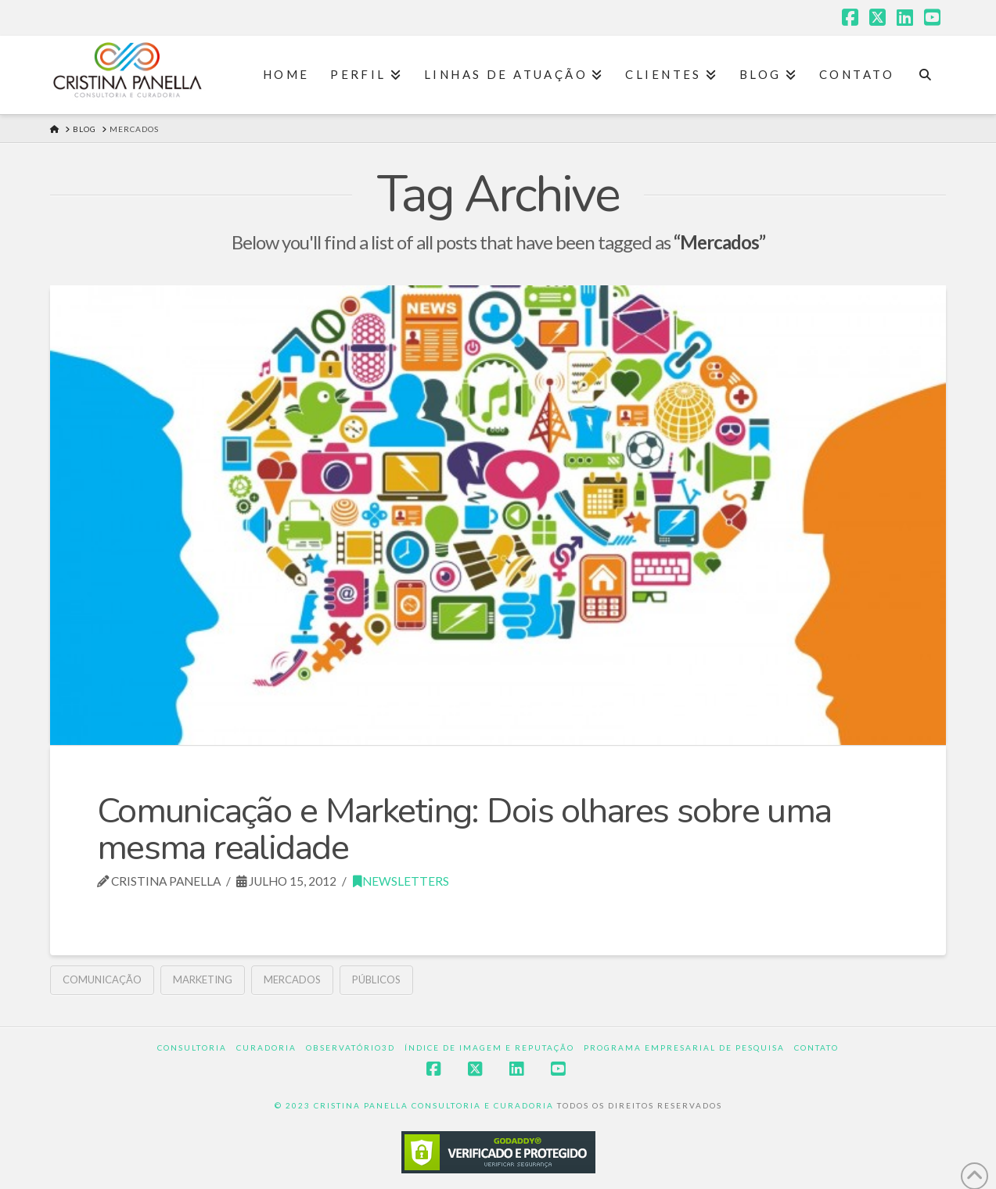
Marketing (202, 979)
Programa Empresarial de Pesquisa (684, 1047)
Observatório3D (350, 1047)
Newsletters (401, 881)
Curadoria (266, 1047)
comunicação (102, 979)
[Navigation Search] (925, 75)
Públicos (376, 979)
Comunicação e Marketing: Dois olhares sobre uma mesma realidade (464, 829)
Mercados (292, 979)
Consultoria (192, 1047)
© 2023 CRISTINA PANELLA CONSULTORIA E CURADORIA (416, 1105)
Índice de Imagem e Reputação (489, 1047)
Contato (816, 1047)
